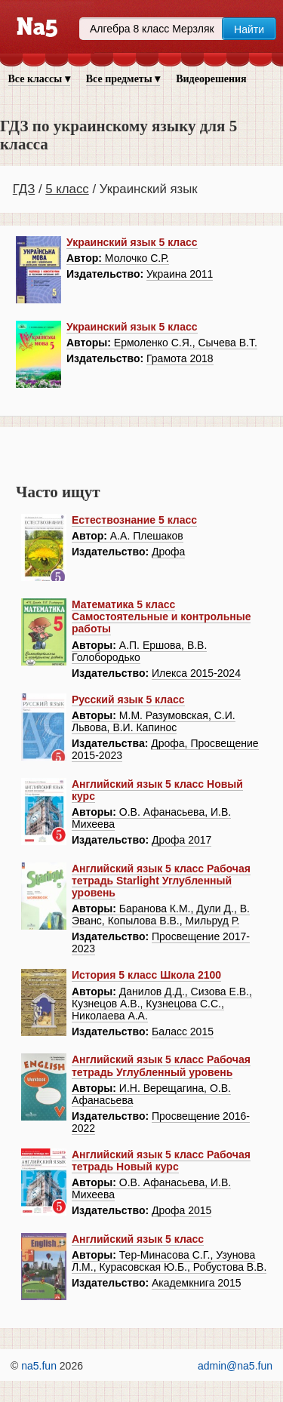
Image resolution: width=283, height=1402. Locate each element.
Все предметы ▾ (123, 79)
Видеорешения (211, 79)
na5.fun (39, 1366)
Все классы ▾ (39, 79)
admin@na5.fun (235, 1366)
